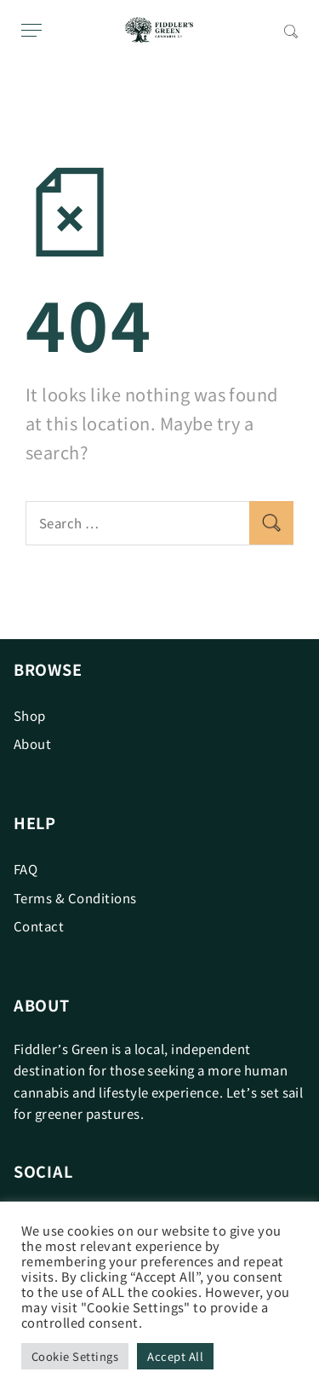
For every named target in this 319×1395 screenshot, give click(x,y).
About (32, 743)
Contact (39, 926)
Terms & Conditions (75, 898)
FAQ (25, 869)
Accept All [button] (175, 1356)
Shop (30, 715)
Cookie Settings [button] (74, 1356)
